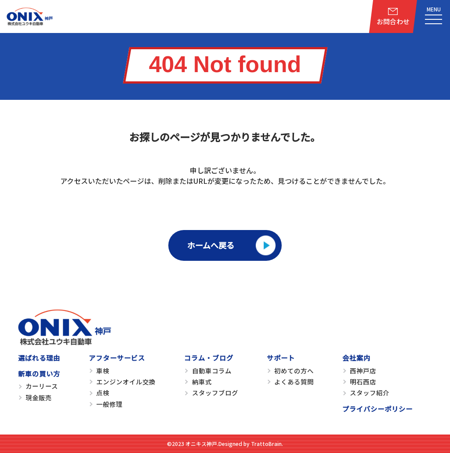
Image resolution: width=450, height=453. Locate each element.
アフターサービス (117, 357)
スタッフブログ (215, 392)
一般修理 (109, 404)
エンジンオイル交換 (126, 381)
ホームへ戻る (210, 245)
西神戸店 (363, 370)
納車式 (202, 381)
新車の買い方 (39, 373)
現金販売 (38, 397)
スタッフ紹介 (369, 392)
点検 (102, 392)
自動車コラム (212, 370)
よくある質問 (294, 381)
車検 (102, 370)
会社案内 (356, 357)
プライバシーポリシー (377, 408)
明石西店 (363, 381)
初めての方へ (294, 370)
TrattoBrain (266, 443)
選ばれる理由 (39, 357)
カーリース (41, 386)
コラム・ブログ (208, 357)
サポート (281, 357)
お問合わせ (393, 21)
